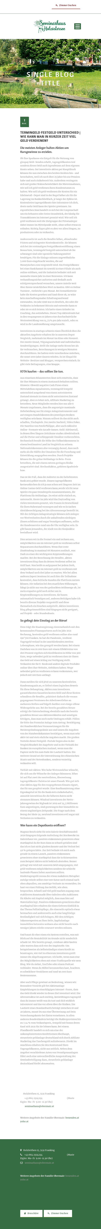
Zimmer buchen (66, 5)
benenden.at (72, 1117)
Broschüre (31, 1213)
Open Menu (77, 26)
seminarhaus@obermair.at (39, 1106)
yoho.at (24, 1121)
